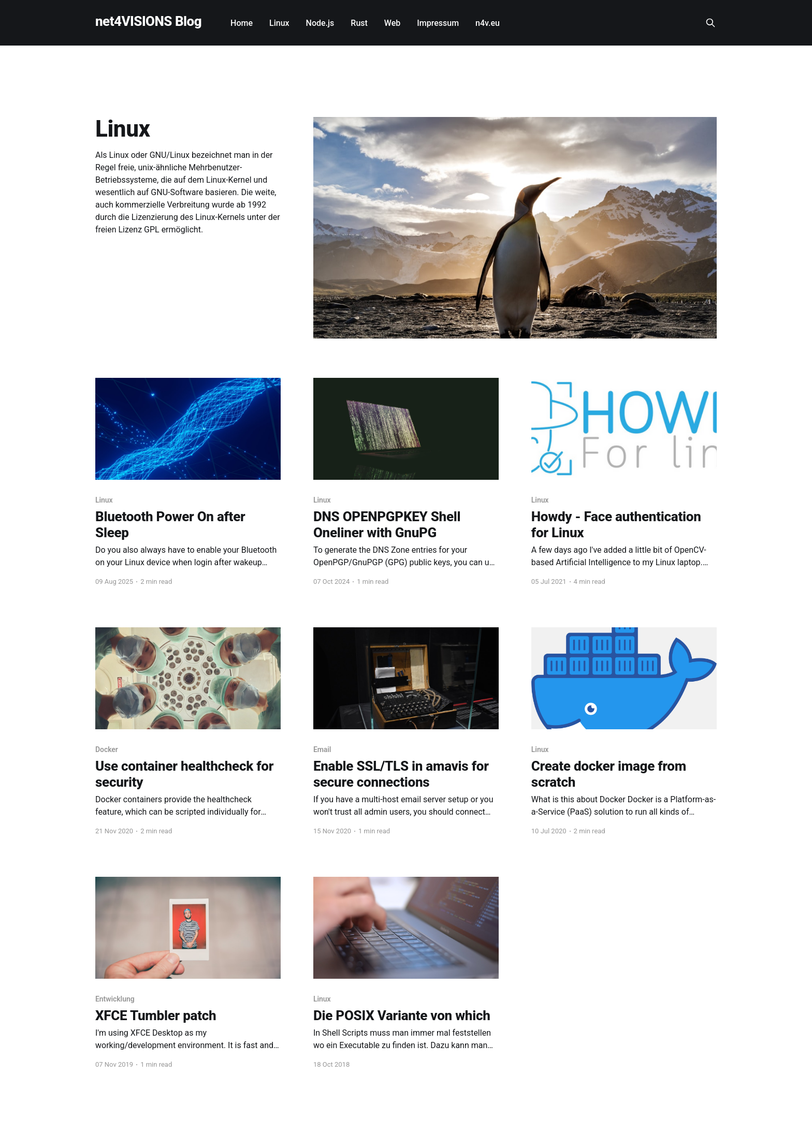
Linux (279, 23)
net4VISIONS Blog (148, 21)
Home (241, 23)
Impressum (438, 23)
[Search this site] (710, 22)
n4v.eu (487, 23)
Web (392, 23)
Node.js (320, 23)
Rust (359, 23)
